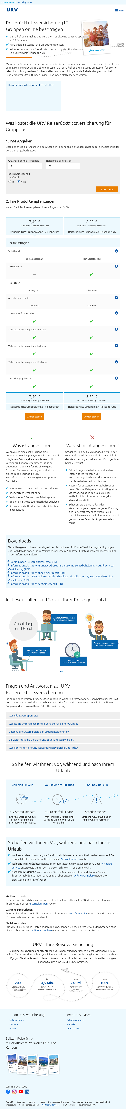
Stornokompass (70, 858)
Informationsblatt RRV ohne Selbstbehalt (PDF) (38, 572)
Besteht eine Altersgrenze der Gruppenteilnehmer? (39, 731)
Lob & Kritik (73, 1028)
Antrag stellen (34, 416)
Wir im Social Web (16, 1086)
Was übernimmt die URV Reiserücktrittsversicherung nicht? (43, 747)
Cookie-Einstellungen (29, 1104)
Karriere (13, 1024)
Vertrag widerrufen (51, 1104)
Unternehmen (16, 1019)
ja (13, 181)
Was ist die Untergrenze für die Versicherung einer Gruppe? (43, 723)
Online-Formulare (84, 875)
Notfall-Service (79, 913)
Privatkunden (7, 2)
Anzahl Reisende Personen (23, 160)
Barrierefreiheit (103, 1101)
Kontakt (71, 1024)
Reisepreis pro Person (58, 160)
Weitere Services (78, 1014)
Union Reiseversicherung (27, 1014)
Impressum (11, 1104)
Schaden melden (75, 1019)
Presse (12, 1028)
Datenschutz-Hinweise (58, 1101)
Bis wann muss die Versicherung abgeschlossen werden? (41, 739)
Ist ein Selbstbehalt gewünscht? (19, 175)
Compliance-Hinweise (82, 1101)
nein (23, 181)
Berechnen (107, 189)
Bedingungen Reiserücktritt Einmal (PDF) (34, 561)
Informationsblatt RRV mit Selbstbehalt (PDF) (37, 583)
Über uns (21, 1101)
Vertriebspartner (24, 2)
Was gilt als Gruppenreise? (24, 715)
